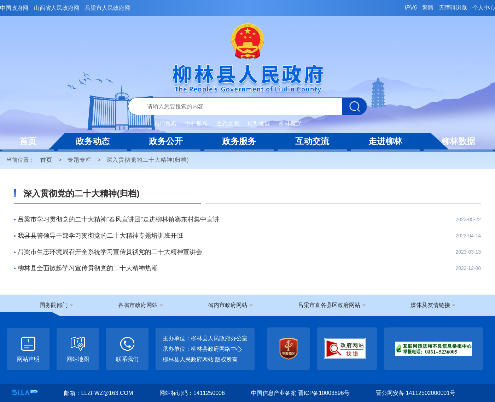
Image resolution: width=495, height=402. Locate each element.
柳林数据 (458, 141)
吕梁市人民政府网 (107, 8)
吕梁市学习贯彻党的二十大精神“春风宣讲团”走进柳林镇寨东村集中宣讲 (118, 219)
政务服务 (239, 141)
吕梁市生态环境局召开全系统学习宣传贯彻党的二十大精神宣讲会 (110, 251)
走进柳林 (385, 141)
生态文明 (227, 123)
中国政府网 (14, 8)
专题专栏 (80, 160)
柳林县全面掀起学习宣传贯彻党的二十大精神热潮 (88, 268)
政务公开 (166, 141)
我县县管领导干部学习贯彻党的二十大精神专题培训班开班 (100, 235)
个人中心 (483, 8)
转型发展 (259, 123)
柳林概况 (290, 123)
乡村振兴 (196, 123)
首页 (27, 141)
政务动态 (93, 141)
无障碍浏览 (453, 8)
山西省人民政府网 (56, 8)
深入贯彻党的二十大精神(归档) (147, 160)
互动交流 (312, 141)
